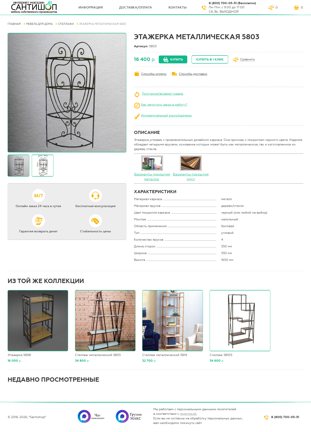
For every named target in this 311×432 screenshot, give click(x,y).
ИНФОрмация (91, 7)
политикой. (188, 414)
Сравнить (247, 59)
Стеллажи (66, 23)
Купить (176, 59)
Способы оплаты (153, 74)
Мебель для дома (39, 23)
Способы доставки (193, 74)
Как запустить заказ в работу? (164, 104)
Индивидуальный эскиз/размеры (166, 115)
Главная (14, 23)
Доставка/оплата (135, 7)
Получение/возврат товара (162, 94)
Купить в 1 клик (210, 59)
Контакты (178, 7)
